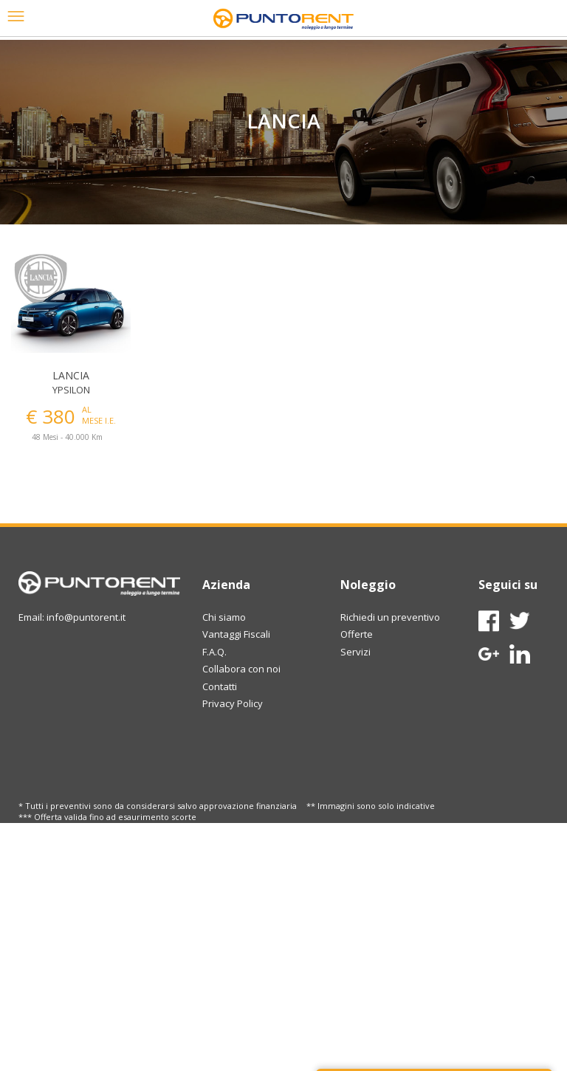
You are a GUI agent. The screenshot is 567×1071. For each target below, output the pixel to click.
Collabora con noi (241, 668)
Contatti (219, 686)
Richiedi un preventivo (390, 617)
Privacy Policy (232, 703)
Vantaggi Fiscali (236, 634)
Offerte (356, 634)
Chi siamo (224, 617)
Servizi (355, 651)
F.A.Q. (214, 651)
